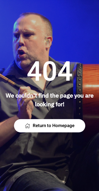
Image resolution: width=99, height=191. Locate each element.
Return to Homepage (49, 125)
